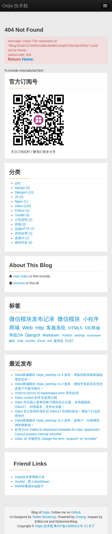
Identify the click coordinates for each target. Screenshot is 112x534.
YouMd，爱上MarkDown (32, 481)
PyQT (69, 341)
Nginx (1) (21, 201)
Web (28, 328)
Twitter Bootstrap (44, 517)
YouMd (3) (22, 215)
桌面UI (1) (22, 238)
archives (19, 283)
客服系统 (56, 327)
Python (67, 335)
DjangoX (33, 335)
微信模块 (69, 319)
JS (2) (19, 197)
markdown (94, 335)
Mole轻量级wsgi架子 (29, 486)
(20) (17, 183)
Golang (81, 517)
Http (40, 327)
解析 (12, 341)
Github (76, 512)
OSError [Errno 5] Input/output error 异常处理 (47, 393)
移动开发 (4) (23, 242)
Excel (41, 341)
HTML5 (76, 328)
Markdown (51, 335)
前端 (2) (20, 224)
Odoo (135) (23, 206)
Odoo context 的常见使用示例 (36, 397)
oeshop (80, 335)
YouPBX (30, 341)
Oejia (46, 512)
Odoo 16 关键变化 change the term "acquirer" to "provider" (56, 438)
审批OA (16, 335)
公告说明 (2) (23, 219)
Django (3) (22, 188)
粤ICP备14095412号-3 (70, 526)
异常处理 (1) (23, 233)
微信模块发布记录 (32, 319)
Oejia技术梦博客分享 (30, 477)
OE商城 (92, 328)
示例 (20, 341)
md (49, 341)
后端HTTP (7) (24, 229)
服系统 (59, 341)
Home (27, 59)
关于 (91, 526)
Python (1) (22, 210)
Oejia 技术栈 (15, 5)
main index (21, 276)
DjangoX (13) (24, 192)
